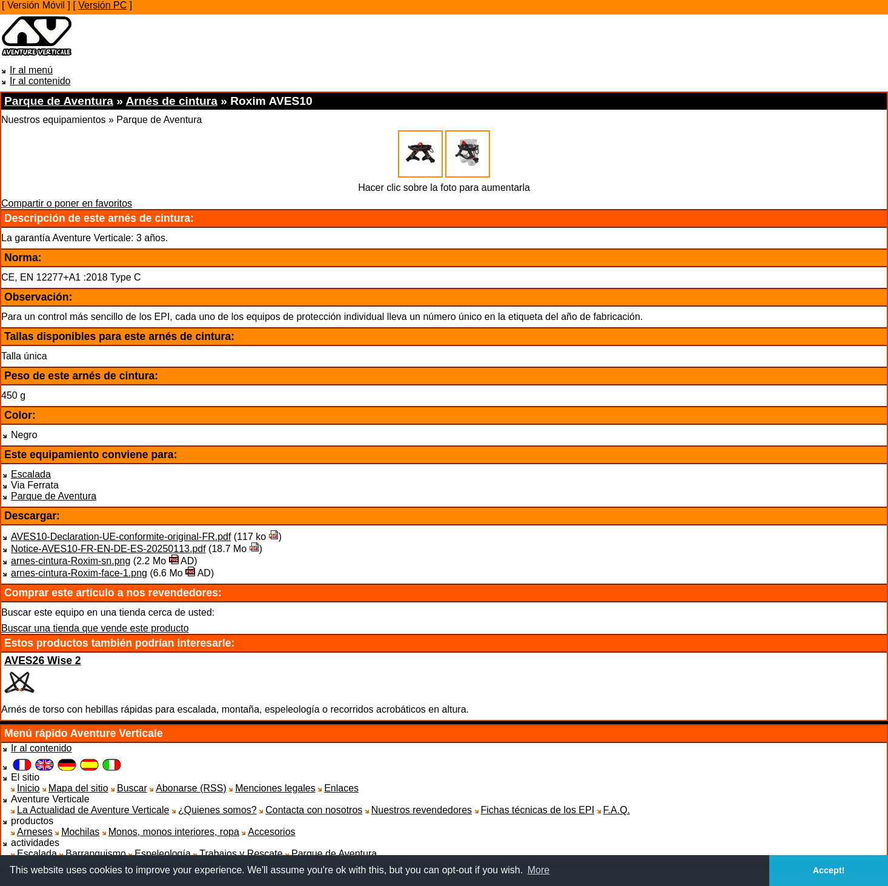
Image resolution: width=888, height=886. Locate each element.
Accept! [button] (829, 870)
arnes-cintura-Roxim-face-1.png (79, 573)
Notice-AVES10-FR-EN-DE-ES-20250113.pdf (108, 549)
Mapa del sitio (78, 788)
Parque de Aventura (53, 496)
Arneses (35, 832)
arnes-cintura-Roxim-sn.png (70, 561)
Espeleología (162, 853)
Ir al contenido (40, 81)
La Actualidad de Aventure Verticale (93, 810)
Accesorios (271, 832)
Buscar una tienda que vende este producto (95, 628)
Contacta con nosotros (313, 810)
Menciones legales (275, 788)
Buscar (132, 788)
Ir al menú (31, 70)
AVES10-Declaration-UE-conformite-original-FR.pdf (121, 536)
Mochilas (80, 832)
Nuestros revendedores (421, 810)
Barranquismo (95, 853)
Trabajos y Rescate (240, 853)
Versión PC (102, 5)
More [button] (538, 870)
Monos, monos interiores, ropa (173, 832)
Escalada (31, 474)
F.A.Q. (616, 810)
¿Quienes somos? (217, 810)
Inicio (28, 788)
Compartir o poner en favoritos (66, 203)
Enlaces (341, 788)
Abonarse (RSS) (191, 788)
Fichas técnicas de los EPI (538, 810)
